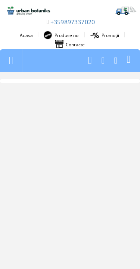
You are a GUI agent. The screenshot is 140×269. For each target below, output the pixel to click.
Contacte (70, 44)
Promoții (104, 35)
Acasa (26, 35)
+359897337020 (72, 22)
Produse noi (61, 35)
